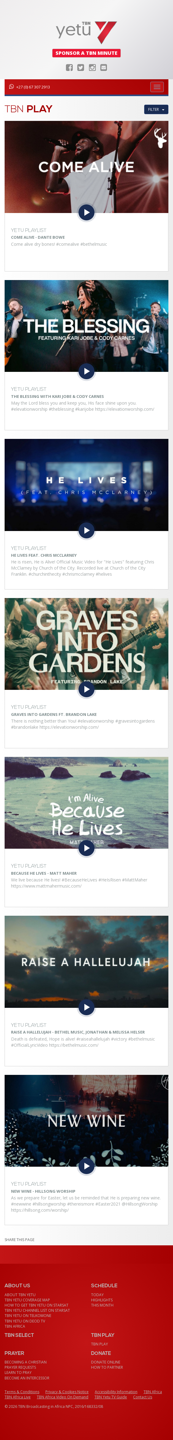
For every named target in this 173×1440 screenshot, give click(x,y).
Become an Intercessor (27, 1378)
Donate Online (105, 1362)
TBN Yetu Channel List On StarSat (37, 1310)
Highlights (102, 1300)
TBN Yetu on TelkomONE (28, 1315)
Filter (156, 109)
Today (97, 1294)
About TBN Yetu (20, 1294)
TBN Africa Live (18, 1397)
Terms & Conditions (22, 1391)
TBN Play (99, 1344)
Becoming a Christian (26, 1362)
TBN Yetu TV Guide (110, 1397)
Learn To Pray (18, 1372)
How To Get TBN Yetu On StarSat (36, 1305)
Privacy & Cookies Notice (67, 1391)
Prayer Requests (20, 1367)
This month (102, 1305)
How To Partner (107, 1367)
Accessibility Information (116, 1391)
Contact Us (142, 1397)
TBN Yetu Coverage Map (27, 1300)
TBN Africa (15, 1326)
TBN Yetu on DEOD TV (25, 1321)
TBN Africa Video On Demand (62, 1397)
